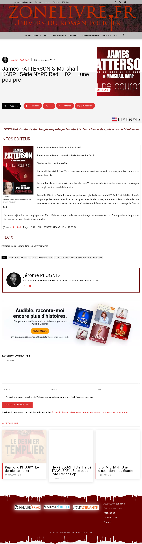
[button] (124, 35)
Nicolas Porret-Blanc (64, 257)
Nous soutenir (109, 35)
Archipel (17, 227)
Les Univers (59, 35)
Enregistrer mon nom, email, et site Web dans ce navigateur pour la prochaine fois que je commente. (50, 397)
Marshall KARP (46, 257)
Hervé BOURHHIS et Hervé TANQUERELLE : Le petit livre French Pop (71, 470)
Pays (47, 35)
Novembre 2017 (83, 257)
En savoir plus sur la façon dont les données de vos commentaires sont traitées (90, 412)
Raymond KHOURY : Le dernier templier (22, 469)
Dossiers (74, 35)
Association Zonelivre (23, 2)
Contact (56, 2)
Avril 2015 (13, 257)
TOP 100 (65, 2)
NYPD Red (98, 257)
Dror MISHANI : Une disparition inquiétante (115, 469)
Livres (37, 35)
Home (28, 35)
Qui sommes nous (42, 2)
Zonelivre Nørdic (90, 35)
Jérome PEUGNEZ (19, 60)
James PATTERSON (28, 257)
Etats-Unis (103, 90)
